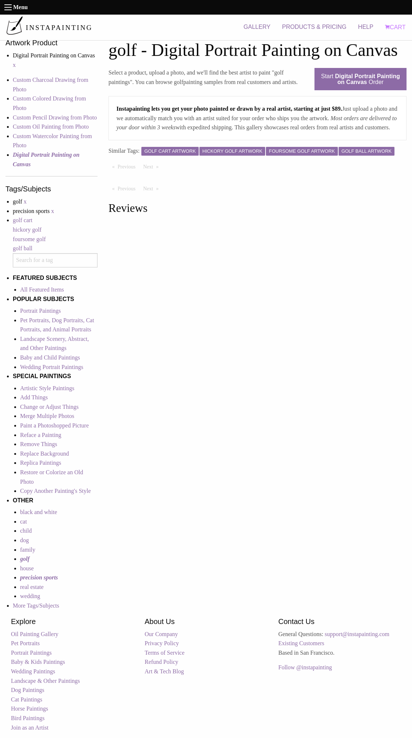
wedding (30, 596)
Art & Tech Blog (164, 671)
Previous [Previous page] (128, 166)
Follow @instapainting (305, 667)
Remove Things (38, 444)
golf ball (23, 248)
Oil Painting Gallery (34, 634)
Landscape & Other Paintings (45, 681)
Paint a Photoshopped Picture (54, 425)
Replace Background (44, 453)
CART (395, 27)
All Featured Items (42, 289)
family (27, 550)
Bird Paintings (28, 718)
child (26, 531)
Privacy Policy (162, 643)
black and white (38, 512)
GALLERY (257, 27)
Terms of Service (164, 653)
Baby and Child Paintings (50, 357)
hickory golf (27, 230)
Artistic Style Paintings (47, 388)
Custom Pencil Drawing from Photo (55, 117)
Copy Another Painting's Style (55, 491)
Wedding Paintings (33, 671)
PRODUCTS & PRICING (314, 27)
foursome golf (29, 239)
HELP (365, 27)
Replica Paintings (40, 463)
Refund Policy (161, 662)
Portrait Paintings (40, 311)
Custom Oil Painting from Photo (51, 126)
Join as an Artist (30, 727)
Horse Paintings (29, 708)
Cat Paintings (26, 699)
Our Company (161, 634)
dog (24, 540)
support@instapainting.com (357, 634)
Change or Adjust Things (49, 407)
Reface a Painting (40, 435)
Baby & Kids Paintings (38, 662)
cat (23, 521)
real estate (31, 587)
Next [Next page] (152, 166)
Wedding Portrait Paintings (51, 367)
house (27, 568)
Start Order (360, 79)
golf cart (23, 220)
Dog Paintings (27, 690)
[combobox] (55, 260)
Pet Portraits (25, 643)
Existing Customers (301, 643)
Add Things (34, 397)
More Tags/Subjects (36, 605)
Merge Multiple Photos (47, 416)
